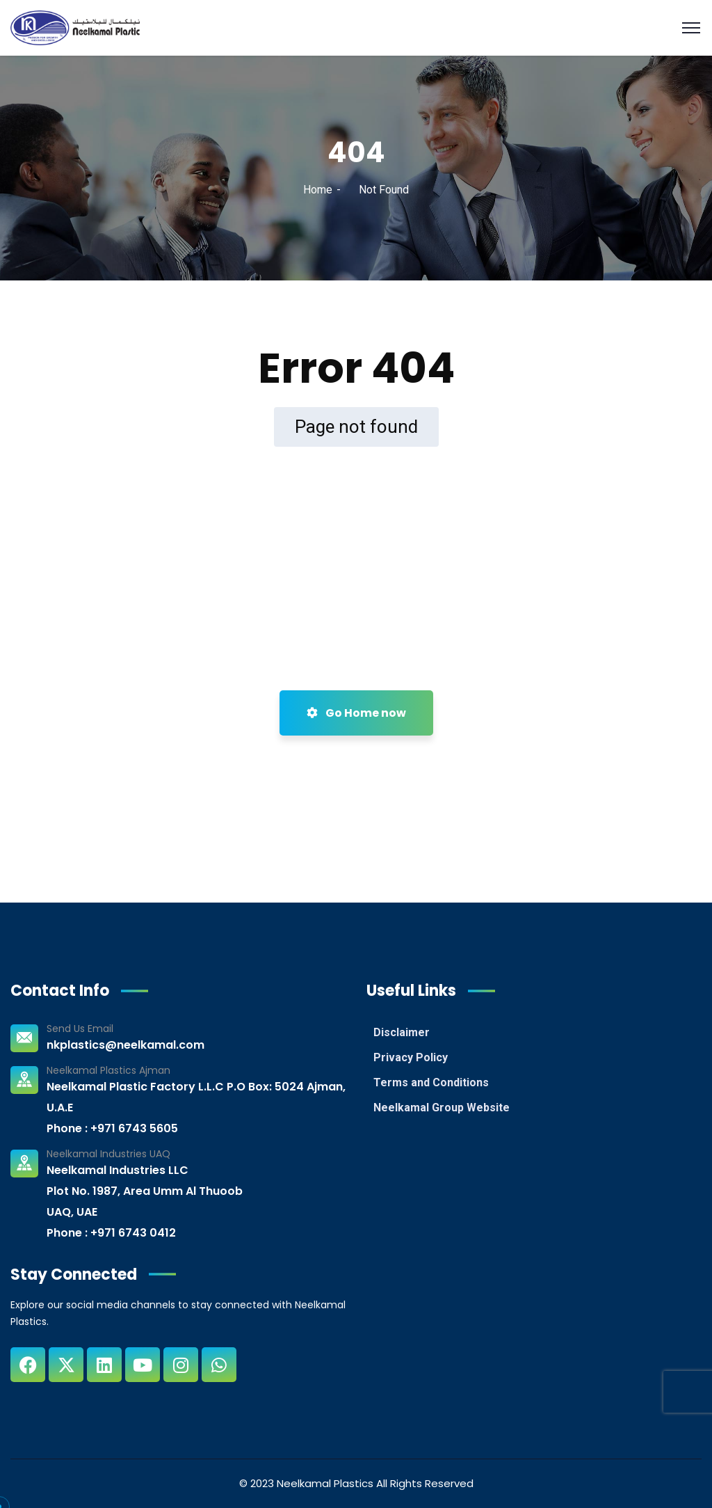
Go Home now (356, 713)
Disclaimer (401, 1032)
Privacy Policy (410, 1057)
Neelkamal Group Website (441, 1107)
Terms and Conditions (431, 1082)
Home (317, 189)
